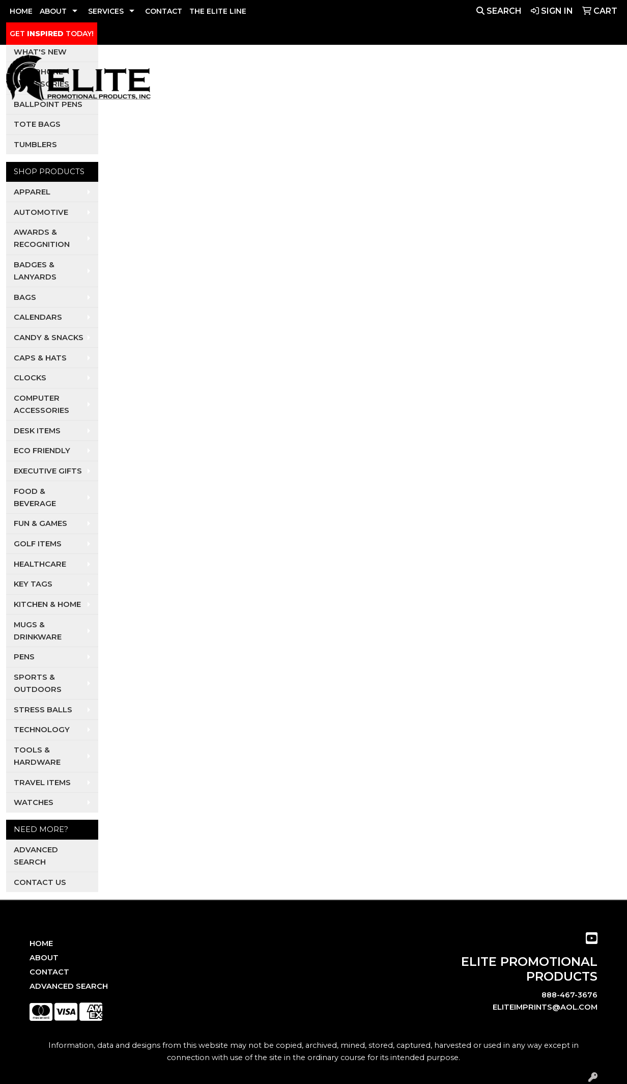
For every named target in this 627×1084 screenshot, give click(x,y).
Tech (522, 80)
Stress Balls (43, 709)
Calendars (38, 317)
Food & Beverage (35, 497)
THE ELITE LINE (217, 11)
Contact (49, 972)
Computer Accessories (41, 404)
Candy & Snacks (48, 337)
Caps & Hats (40, 358)
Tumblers (35, 144)
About (44, 957)
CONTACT (163, 11)
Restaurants (474, 80)
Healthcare (40, 564)
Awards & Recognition (42, 238)
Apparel (260, 80)
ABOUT (53, 11)
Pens (24, 656)
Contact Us (40, 882)
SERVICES (106, 11)
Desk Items (37, 430)
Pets (377, 80)
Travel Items (42, 782)
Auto (307, 80)
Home (41, 943)
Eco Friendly (42, 450)
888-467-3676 (569, 994)
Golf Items (38, 543)
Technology (42, 729)
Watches (33, 802)
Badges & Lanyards (35, 271)
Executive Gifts (48, 471)
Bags (25, 297)
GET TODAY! (52, 33)
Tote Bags (37, 124)
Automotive (41, 212)
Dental (343, 80)
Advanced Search (36, 856)
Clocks (30, 377)
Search (499, 11)
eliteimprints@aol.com (545, 1007)
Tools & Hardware (37, 756)
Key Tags (33, 584)
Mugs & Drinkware (38, 631)
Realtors (416, 80)
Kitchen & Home (47, 604)
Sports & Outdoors (38, 683)
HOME (21, 11)
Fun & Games (40, 523)
